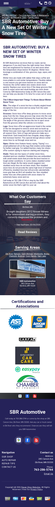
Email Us (48, 474)
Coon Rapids (31, 256)
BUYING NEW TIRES (19, 17)
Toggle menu (6, 3)
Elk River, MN (27, 207)
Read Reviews (27, 232)
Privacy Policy (37, 489)
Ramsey (17, 254)
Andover (21, 256)
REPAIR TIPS (8, 463)
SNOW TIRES (33, 17)
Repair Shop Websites (31, 487)
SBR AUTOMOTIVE (9, 15)
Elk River (9, 254)
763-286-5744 (20, 180)
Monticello (38, 254)
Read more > (27, 220)
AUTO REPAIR (9, 460)
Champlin (13, 256)
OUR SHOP (7, 456)
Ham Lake (41, 256)
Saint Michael (27, 254)
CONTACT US (9, 467)
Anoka (46, 254)
